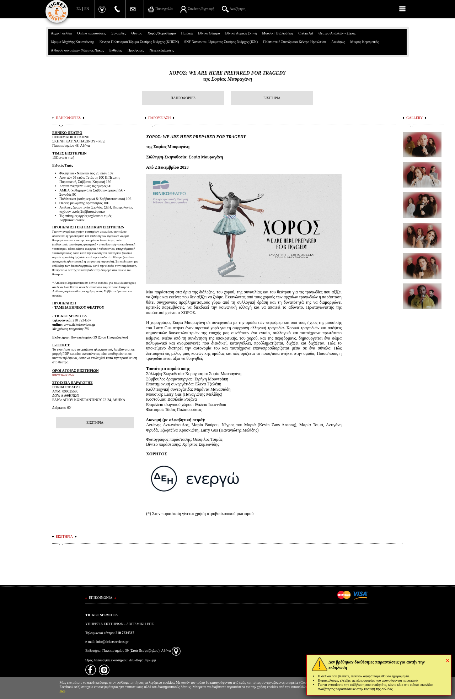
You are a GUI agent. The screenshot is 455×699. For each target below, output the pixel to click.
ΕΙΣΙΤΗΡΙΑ (271, 98)
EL (78, 9)
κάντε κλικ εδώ (63, 375)
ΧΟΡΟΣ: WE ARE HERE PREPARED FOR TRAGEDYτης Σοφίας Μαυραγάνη (227, 76)
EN (86, 9)
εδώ (62, 691)
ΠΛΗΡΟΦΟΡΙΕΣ (183, 98)
